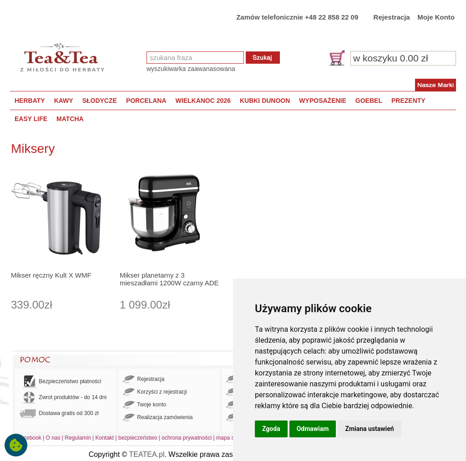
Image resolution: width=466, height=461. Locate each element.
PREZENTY (408, 100)
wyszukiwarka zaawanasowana (191, 68)
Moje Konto (436, 17)
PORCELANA (146, 100)
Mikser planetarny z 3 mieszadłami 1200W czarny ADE (169, 279)
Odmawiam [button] (313, 428)
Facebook (29, 438)
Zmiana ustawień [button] (369, 428)
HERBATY (30, 100)
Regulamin (78, 438)
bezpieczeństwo (137, 438)
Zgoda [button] (271, 428)
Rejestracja (392, 17)
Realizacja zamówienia (157, 418)
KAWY (63, 100)
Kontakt (104, 438)
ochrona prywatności (187, 438)
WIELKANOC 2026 (203, 100)
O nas (53, 438)
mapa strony (231, 438)
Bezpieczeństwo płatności (60, 381)
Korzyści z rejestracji (155, 392)
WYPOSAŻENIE (322, 100)
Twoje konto (144, 405)
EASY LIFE (31, 118)
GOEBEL (368, 100)
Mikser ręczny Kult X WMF (51, 275)
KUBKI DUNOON (265, 100)
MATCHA (70, 118)
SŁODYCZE (99, 100)
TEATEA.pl (147, 454)
